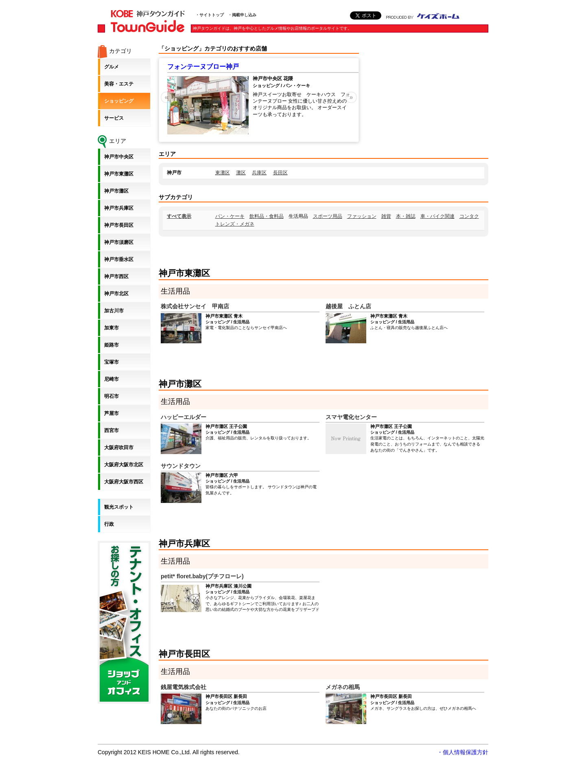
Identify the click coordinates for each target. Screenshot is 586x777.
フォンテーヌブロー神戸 (203, 66)
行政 (109, 524)
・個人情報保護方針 (462, 752)
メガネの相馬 (343, 687)
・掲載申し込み (242, 15)
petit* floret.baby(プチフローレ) (202, 576)
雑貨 (386, 216)
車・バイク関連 (437, 216)
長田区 (280, 173)
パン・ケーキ (230, 216)
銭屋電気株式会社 (183, 687)
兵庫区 (259, 173)
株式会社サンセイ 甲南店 (195, 306)
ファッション (361, 216)
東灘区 (222, 173)
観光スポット (118, 507)
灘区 (241, 173)
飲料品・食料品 (266, 216)
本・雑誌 (405, 216)
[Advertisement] (427, 96)
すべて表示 (179, 216)
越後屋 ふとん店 (348, 306)
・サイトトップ (209, 15)
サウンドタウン (181, 466)
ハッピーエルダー (183, 417)
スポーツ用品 (327, 216)
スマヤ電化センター (351, 417)
